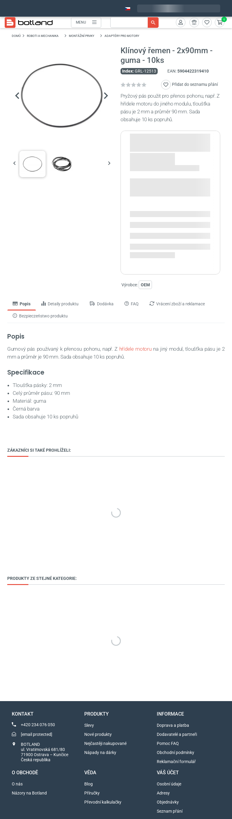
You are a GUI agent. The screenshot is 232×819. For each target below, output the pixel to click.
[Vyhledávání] (134, 22)
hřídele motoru (135, 349)
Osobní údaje (169, 784)
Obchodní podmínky (175, 752)
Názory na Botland (29, 793)
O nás (17, 784)
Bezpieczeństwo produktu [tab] (40, 316)
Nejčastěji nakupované (105, 743)
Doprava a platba (173, 725)
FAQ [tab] (131, 304)
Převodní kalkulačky (102, 802)
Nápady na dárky (100, 752)
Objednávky (168, 802)
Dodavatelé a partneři (177, 734)
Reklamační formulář (176, 761)
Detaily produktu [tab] (60, 304)
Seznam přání (169, 811)
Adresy (163, 793)
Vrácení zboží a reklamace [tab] (177, 304)
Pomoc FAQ (168, 743)
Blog (88, 784)
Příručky (92, 793)
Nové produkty (98, 734)
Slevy (89, 725)
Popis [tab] (22, 304)
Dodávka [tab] (101, 304)
